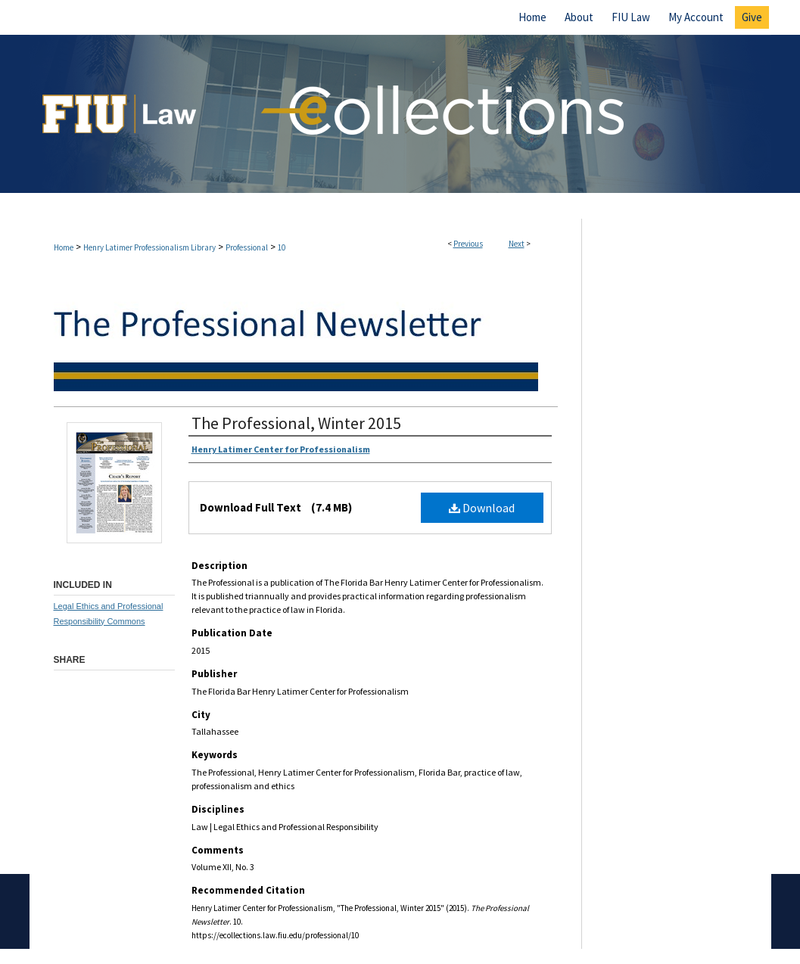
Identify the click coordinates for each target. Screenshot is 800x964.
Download (482, 507)
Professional (247, 247)
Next (517, 243)
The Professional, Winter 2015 (296, 423)
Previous (468, 243)
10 (281, 247)
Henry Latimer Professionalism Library (149, 247)
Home (63, 247)
